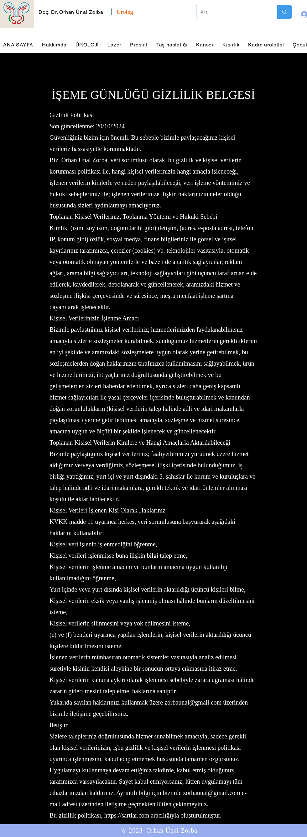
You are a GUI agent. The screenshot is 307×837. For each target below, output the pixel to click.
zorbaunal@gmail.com (192, 702)
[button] (71, 12)
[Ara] (232, 12)
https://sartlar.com (126, 815)
